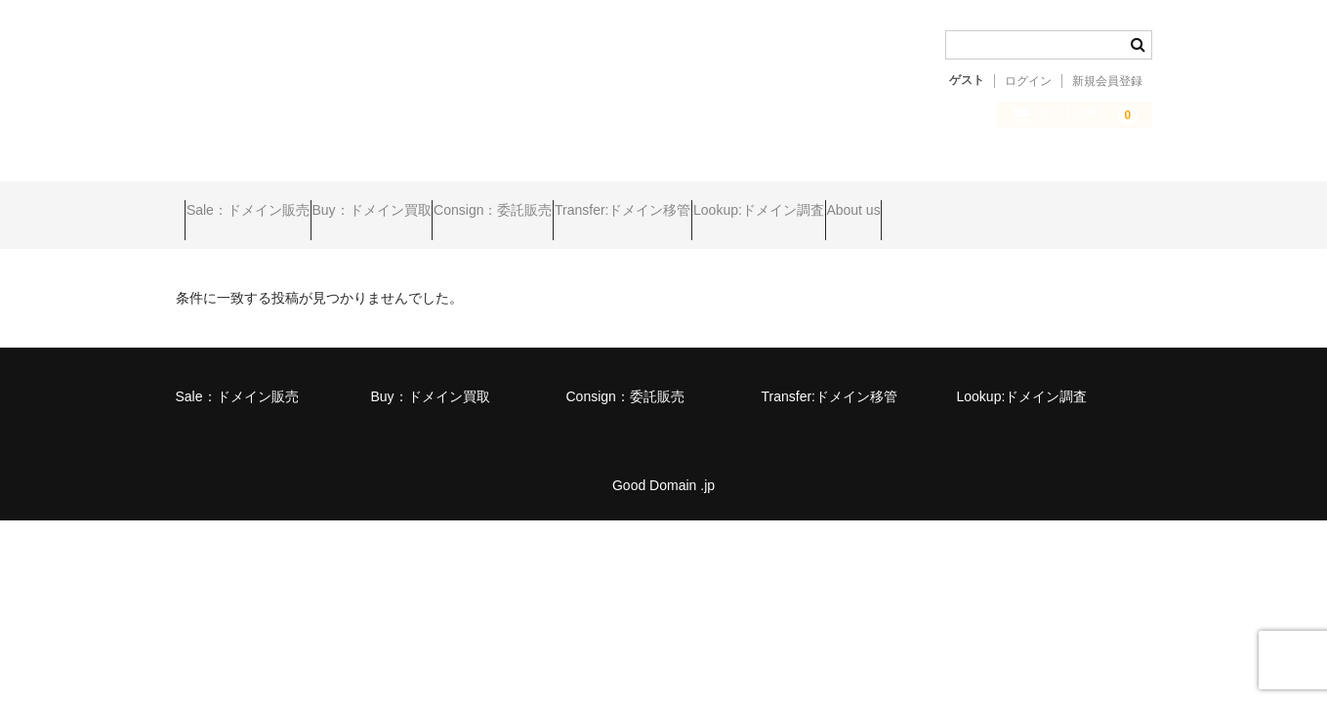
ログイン (1028, 81)
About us (1050, 202)
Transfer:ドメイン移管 (745, 202)
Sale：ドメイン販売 (256, 202)
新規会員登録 (1107, 81)
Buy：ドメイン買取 (417, 202)
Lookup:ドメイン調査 (917, 202)
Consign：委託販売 (577, 202)
